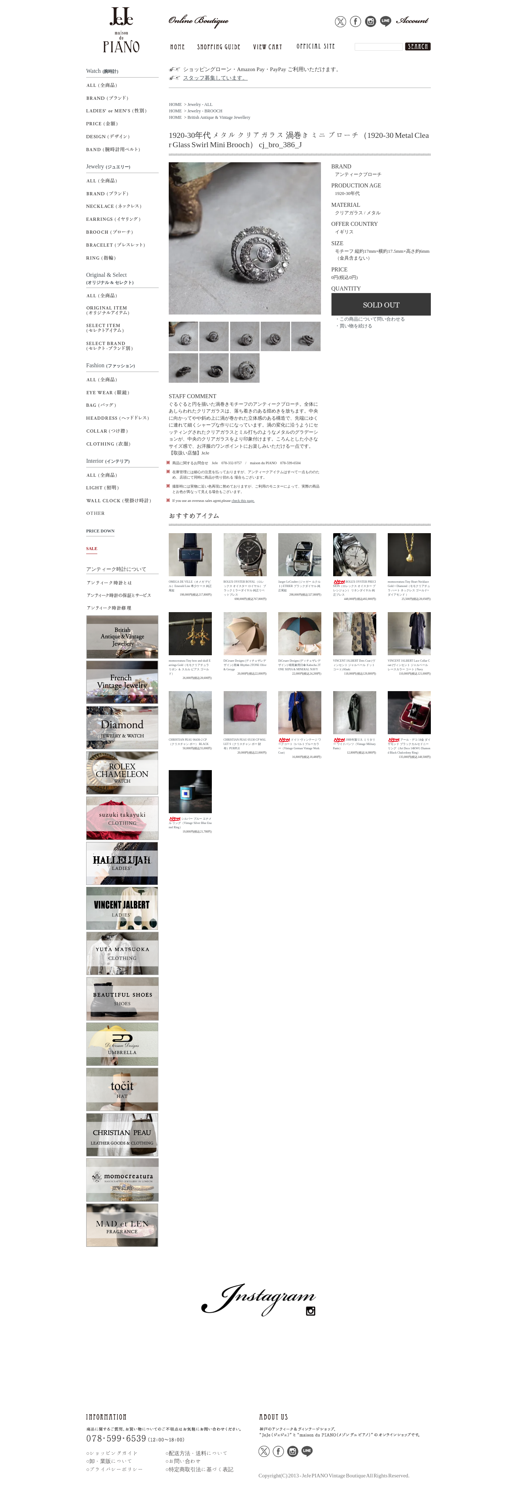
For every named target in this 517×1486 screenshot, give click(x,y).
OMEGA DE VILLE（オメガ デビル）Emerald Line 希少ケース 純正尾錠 (190, 586)
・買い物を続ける (353, 326)
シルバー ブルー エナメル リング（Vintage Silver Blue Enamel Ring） (190, 823)
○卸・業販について (109, 1461)
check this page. (243, 501)
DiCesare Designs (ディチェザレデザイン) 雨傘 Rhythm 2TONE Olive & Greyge (245, 665)
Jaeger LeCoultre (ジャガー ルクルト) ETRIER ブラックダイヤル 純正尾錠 (299, 586)
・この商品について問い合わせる (370, 319)
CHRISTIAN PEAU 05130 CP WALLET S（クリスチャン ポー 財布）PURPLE (245, 744)
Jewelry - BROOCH (204, 110)
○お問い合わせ (183, 1461)
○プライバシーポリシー (114, 1469)
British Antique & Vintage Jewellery (218, 117)
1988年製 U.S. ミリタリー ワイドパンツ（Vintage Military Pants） (354, 744)
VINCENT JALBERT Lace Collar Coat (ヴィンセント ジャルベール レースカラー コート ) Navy (409, 665)
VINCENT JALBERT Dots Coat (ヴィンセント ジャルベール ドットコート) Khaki (354, 665)
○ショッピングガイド (112, 1453)
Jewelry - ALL (200, 104)
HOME (175, 104)
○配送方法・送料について (197, 1453)
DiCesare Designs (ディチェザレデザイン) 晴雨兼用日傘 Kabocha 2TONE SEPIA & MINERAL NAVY (299, 665)
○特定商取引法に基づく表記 (199, 1469)
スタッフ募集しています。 (215, 78)
